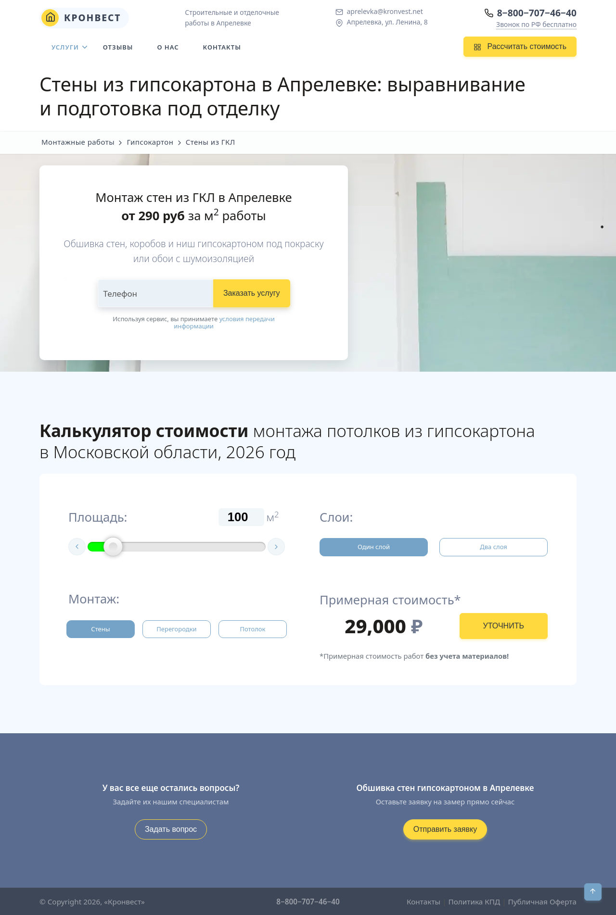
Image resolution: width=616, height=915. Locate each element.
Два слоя (493, 546)
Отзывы (118, 47)
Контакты (222, 47)
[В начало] (593, 892)
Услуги (65, 47)
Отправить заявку (445, 829)
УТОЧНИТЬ (503, 626)
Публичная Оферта (542, 901)
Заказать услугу (251, 293)
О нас (168, 47)
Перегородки (176, 629)
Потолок (252, 629)
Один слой (374, 546)
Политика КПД (474, 901)
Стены (100, 629)
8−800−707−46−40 (537, 12)
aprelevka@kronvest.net (384, 11)
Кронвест (81, 17)
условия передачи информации (224, 322)
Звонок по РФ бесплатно (536, 24)
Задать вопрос (171, 829)
